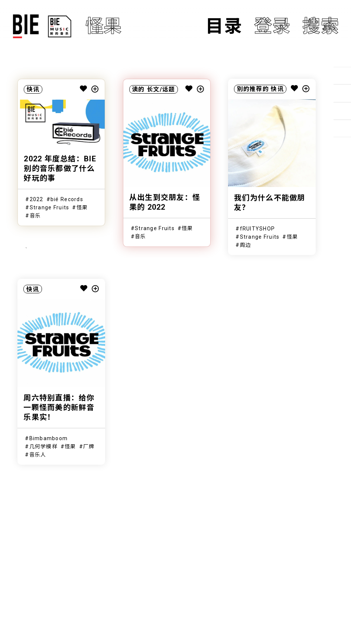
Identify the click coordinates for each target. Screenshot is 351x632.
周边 (245, 245)
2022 (36, 199)
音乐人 (37, 455)
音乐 (35, 216)
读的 (138, 89)
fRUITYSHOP (257, 229)
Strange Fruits (49, 207)
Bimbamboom (48, 438)
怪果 (82, 207)
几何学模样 (43, 446)
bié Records (67, 199)
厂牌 (89, 446)
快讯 (33, 89)
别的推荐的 (253, 89)
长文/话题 (161, 89)
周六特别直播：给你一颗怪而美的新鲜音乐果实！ (59, 407)
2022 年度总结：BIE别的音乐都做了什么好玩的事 (60, 168)
